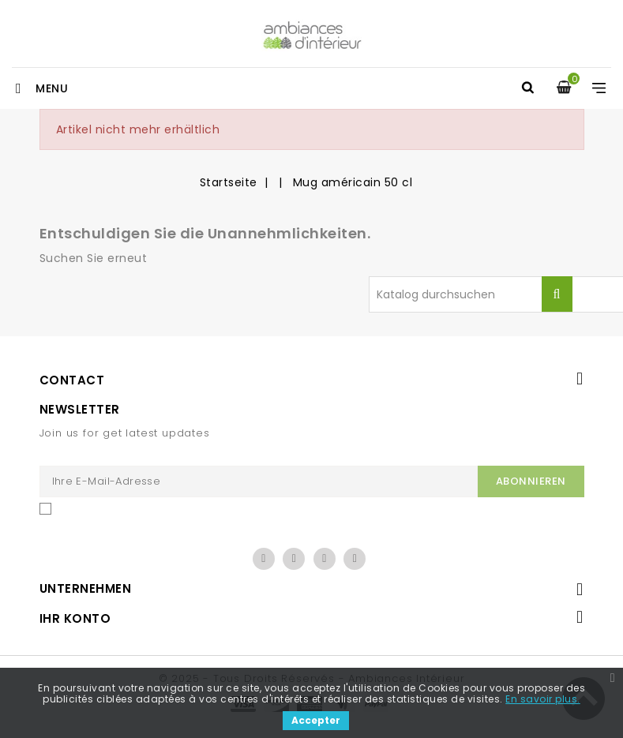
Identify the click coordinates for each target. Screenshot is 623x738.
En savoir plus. (542, 699)
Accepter (315, 720)
